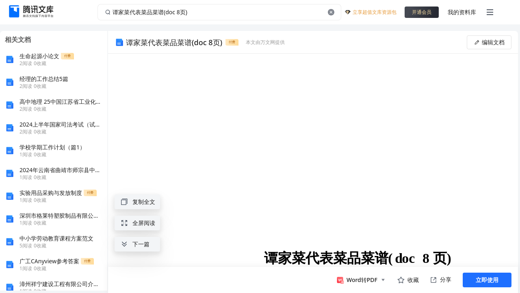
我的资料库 (462, 12)
